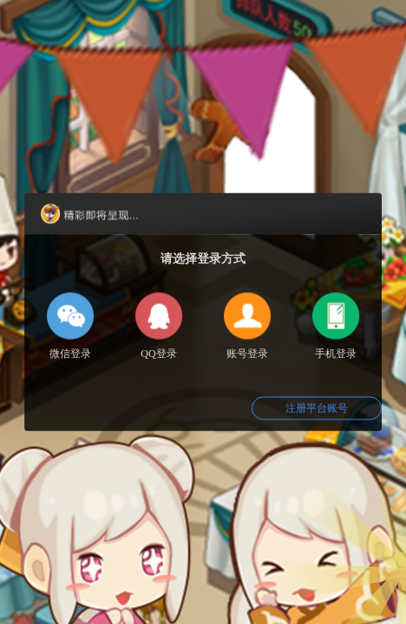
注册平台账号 (316, 408)
